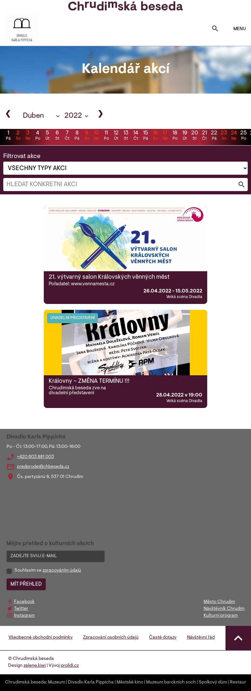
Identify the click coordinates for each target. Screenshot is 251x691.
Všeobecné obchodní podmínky (40, 637)
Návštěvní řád (201, 637)
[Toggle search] (215, 29)
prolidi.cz (70, 666)
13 (126, 136)
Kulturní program (221, 615)
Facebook (24, 602)
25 (243, 136)
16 (155, 136)
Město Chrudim (219, 602)
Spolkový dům (213, 682)
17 (165, 136)
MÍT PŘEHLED (26, 584)
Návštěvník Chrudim (224, 609)
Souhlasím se (47, 570)
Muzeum (56, 682)
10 (96, 136)
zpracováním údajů (61, 570)
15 (145, 136)
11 (106, 136)
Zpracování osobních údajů (111, 637)
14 (136, 136)
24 (234, 136)
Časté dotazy (162, 637)
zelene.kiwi (35, 666)
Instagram (24, 615)
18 (175, 136)
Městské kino (130, 682)
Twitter (21, 609)
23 (224, 136)
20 (194, 136)
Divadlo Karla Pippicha (91, 682)
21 (204, 136)
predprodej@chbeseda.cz (43, 467)
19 (185, 136)
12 (116, 136)
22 (214, 136)
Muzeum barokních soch (171, 682)
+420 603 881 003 (35, 457)
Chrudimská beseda (25, 682)
